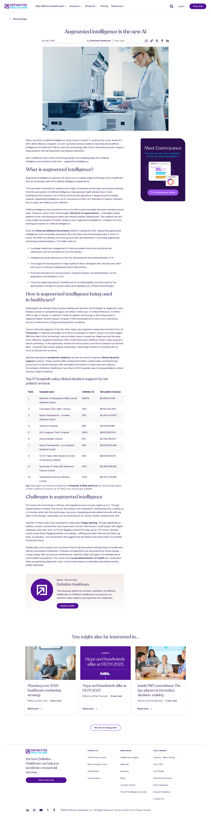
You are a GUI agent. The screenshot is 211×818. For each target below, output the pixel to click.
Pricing (104, 6)
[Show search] (170, 6)
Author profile (67, 606)
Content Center (128, 785)
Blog (122, 778)
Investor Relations (162, 792)
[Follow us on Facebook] (54, 810)
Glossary (124, 771)
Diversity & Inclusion (162, 778)
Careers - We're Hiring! (164, 757)
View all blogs (20, 19)
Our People (158, 771)
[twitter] (157, 40)
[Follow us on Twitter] (48, 810)
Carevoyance (94, 778)
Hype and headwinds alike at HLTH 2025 (104, 688)
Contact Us (158, 799)
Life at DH (158, 764)
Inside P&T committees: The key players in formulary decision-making (159, 690)
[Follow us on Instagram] (34, 810)
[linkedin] (167, 40)
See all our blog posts (105, 727)
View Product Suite (97, 757)
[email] (146, 40)
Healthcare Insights (129, 757)
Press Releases (160, 785)
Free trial (198, 6)
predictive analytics (59, 357)
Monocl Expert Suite (97, 764)
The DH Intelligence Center (133, 792)
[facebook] (162, 40)
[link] (151, 40)
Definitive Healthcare (100, 40)
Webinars (124, 764)
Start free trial (46, 780)
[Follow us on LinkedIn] (27, 810)
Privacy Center (122, 810)
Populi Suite (93, 771)
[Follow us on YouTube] (41, 810)
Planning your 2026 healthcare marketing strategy (44, 690)
